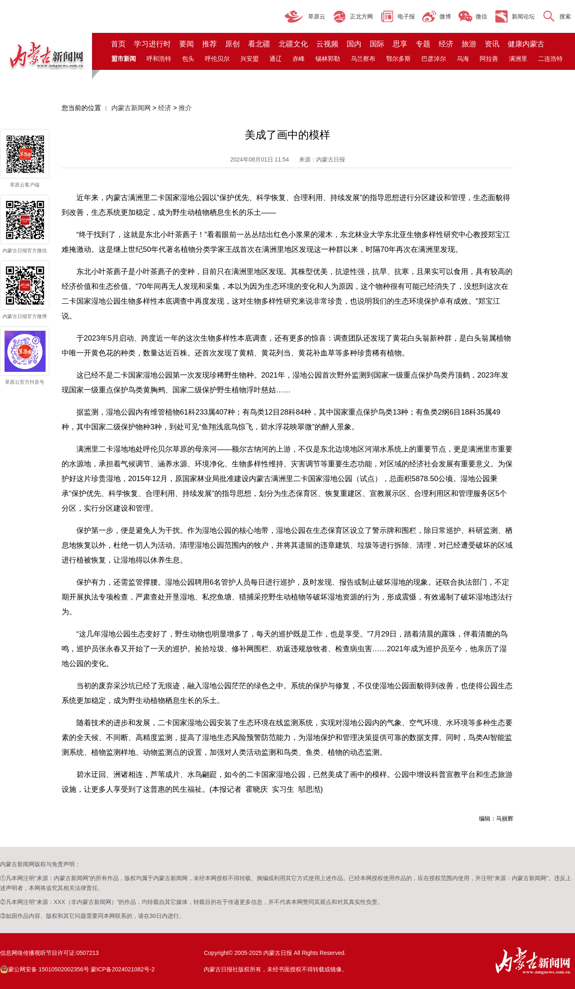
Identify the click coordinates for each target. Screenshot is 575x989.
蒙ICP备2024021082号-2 (123, 969)
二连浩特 (550, 58)
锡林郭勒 (327, 58)
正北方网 (361, 16)
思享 (400, 44)
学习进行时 (152, 44)
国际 (377, 44)
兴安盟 (249, 58)
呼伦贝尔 (217, 58)
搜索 (565, 16)
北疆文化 (293, 44)
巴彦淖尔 (433, 58)
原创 (232, 44)
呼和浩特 (159, 58)
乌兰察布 (363, 58)
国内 (354, 44)
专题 (423, 44)
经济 (446, 44)
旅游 (469, 44)
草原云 (316, 16)
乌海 (463, 58)
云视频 (327, 44)
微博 (445, 16)
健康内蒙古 (526, 44)
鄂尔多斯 (398, 58)
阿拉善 (489, 58)
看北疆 (259, 44)
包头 (188, 58)
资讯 (492, 44)
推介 (185, 107)
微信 (481, 16)
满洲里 (518, 58)
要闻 (186, 44)
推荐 (209, 44)
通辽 (275, 58)
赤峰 (298, 58)
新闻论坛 (523, 16)
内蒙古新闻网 (131, 107)
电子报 (406, 16)
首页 (118, 44)
